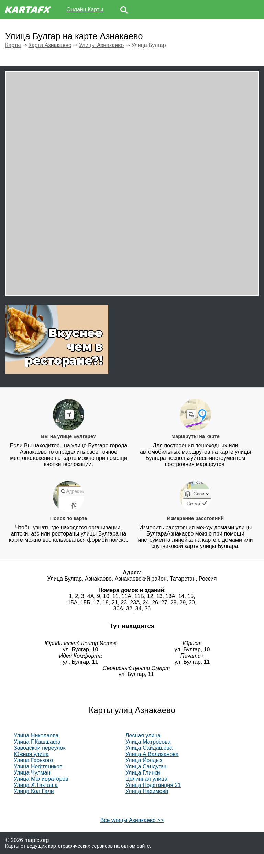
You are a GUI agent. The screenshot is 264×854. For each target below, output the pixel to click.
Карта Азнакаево (49, 45)
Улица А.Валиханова (152, 754)
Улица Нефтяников (38, 766)
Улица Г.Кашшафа (37, 742)
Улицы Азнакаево (101, 45)
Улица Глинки (142, 773)
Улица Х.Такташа (36, 785)
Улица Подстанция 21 (153, 785)
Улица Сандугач (145, 766)
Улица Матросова (147, 742)
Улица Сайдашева (149, 748)
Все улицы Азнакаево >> (132, 820)
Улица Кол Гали (34, 791)
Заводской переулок (39, 748)
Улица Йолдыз (143, 760)
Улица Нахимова (146, 791)
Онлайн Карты (84, 9)
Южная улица (31, 754)
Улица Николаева (36, 735)
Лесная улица (143, 735)
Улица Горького (33, 760)
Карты (13, 45)
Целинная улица (146, 779)
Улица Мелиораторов (41, 779)
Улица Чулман (32, 773)
